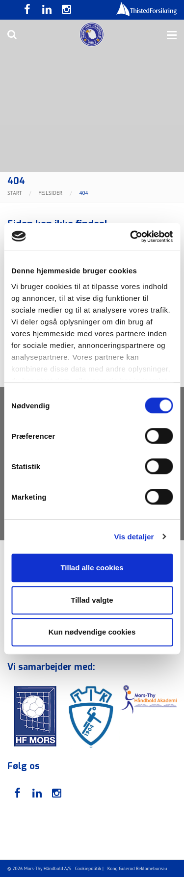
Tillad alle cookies (91, 567)
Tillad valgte (92, 600)
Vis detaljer (134, 536)
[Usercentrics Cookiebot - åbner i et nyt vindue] (131, 236)
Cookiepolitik (88, 868)
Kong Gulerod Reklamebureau (137, 868)
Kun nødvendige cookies (92, 632)
